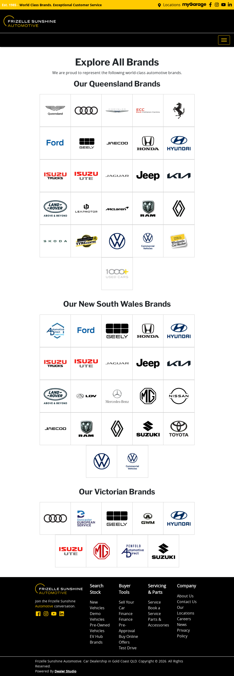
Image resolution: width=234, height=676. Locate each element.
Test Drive (128, 648)
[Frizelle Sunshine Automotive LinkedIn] (231, 4)
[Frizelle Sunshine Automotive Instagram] (218, 4)
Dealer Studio (65, 671)
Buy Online (128, 636)
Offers (124, 642)
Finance (126, 613)
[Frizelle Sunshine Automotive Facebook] (211, 4)
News (182, 624)
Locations (172, 4)
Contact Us (187, 601)
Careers (184, 618)
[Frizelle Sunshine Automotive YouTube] (224, 4)
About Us (185, 596)
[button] (224, 40)
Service (154, 602)
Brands (96, 642)
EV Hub (96, 636)
